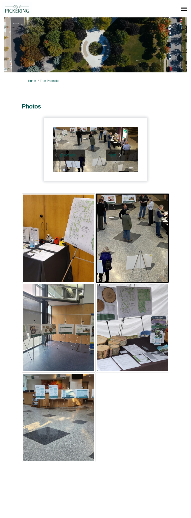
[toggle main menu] (184, 8)
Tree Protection (50, 81)
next (112, 155)
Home (32, 81)
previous (67, 155)
